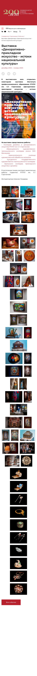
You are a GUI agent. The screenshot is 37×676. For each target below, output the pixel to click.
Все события (11, 602)
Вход (15, 32)
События (20, 36)
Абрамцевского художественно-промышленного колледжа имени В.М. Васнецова (18, 151)
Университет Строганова (9, 36)
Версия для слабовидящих (15, 28)
